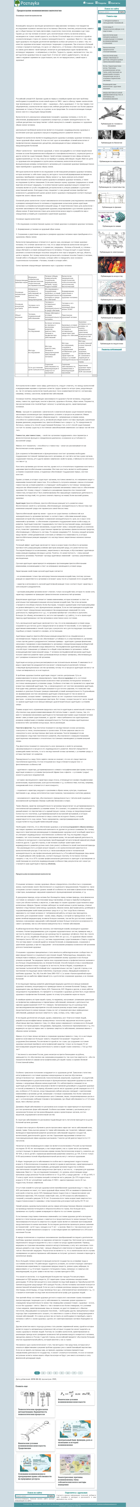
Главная (89, 3)
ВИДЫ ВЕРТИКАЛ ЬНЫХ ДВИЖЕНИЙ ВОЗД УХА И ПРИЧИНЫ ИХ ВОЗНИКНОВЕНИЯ (113, 96)
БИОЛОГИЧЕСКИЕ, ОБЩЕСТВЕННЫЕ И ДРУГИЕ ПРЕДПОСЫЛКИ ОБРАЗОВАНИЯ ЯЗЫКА (113, 59)
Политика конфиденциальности (107, 1504)
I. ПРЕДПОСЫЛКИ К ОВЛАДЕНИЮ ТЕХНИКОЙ (113, 22)
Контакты (115, 3)
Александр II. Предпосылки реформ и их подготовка (113, 29)
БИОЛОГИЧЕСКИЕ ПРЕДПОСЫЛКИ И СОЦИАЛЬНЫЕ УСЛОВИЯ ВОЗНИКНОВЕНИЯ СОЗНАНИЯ (113, 39)
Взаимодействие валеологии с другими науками (112, 86)
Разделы (102, 3)
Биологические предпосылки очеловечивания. (110, 49)
